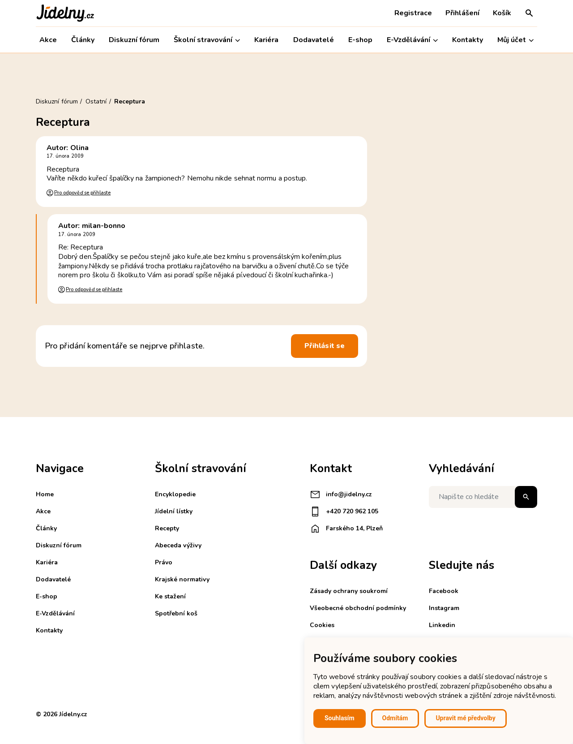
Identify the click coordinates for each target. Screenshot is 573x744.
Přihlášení (462, 13)
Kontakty (467, 40)
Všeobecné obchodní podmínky (358, 608)
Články (82, 40)
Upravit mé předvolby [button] (465, 718)
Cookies (322, 625)
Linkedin (442, 625)
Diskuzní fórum (134, 40)
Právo (163, 562)
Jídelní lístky (173, 511)
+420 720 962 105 (344, 511)
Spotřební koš (176, 613)
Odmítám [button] (395, 718)
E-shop (360, 40)
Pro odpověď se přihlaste (82, 192)
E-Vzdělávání (412, 40)
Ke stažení (170, 596)
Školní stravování (207, 40)
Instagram (444, 608)
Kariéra (266, 40)
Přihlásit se (324, 346)
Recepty (167, 528)
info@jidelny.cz (341, 494)
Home (45, 494)
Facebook (443, 591)
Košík (502, 13)
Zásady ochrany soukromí (349, 591)
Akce (48, 40)
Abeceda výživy (178, 545)
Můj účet (515, 40)
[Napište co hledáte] (483, 497)
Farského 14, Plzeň (346, 528)
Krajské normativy (182, 579)
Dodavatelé (313, 40)
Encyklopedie (175, 494)
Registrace (413, 13)
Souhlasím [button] (340, 718)
